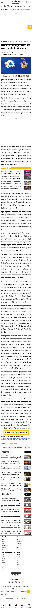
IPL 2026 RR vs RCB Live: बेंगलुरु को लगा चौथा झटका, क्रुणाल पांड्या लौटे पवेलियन (11, 188)
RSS (2, 595)
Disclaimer (18, 586)
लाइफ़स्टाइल (5, 545)
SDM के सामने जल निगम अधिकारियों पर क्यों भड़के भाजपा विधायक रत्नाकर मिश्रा (10, 527)
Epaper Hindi (14, 591)
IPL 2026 (20, 9)
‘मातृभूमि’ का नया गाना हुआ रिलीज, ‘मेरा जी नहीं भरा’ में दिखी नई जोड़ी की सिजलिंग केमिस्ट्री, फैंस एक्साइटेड (11, 473)
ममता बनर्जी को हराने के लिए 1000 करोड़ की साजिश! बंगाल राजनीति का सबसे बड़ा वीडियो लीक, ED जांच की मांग (11, 510)
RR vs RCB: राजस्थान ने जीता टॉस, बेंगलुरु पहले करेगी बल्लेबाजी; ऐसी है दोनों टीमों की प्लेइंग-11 (11, 172)
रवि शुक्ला (11, 52)
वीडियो (18, 565)
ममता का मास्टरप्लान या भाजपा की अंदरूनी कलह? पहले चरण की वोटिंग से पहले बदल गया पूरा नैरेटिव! (11, 516)
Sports (12, 41)
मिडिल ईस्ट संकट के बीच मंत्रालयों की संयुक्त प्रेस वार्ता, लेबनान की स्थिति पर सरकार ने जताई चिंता (11, 490)
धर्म (17, 563)
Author (22, 589)
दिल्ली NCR (20, 545)
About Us (12, 586)
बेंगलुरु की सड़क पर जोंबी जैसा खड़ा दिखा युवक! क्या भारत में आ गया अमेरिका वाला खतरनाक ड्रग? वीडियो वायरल (10, 499)
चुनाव (12, 6)
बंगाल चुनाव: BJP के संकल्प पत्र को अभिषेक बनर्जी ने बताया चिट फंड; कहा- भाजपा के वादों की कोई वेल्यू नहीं (11, 468)
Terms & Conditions (13, 589)
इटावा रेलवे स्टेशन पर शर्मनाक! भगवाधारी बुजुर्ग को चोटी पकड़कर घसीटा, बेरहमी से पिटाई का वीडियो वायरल (10, 505)
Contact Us (6, 586)
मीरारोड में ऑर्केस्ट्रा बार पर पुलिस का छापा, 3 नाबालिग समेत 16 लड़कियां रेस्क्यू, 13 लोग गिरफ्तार (11, 457)
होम (2, 6)
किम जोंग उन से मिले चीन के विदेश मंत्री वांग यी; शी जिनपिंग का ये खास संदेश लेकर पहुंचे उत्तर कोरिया (11, 479)
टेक (17, 561)
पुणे (3, 556)
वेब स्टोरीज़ (4, 550)
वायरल (18, 554)
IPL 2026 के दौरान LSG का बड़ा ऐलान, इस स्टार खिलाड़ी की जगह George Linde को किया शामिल (11, 182)
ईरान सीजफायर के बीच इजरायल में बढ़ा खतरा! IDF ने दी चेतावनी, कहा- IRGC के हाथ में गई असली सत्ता (10, 462)
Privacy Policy (25, 586)
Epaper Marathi (23, 591)
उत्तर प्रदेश (19, 541)
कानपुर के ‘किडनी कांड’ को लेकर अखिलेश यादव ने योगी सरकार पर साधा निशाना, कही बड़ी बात (11, 521)
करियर (18, 556)
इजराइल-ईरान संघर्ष (12, 9)
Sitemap (7, 595)
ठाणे (3, 561)
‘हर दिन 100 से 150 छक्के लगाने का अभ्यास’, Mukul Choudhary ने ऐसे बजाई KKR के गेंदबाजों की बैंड (11, 177)
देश (5, 6)
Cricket (18, 41)
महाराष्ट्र (17, 6)
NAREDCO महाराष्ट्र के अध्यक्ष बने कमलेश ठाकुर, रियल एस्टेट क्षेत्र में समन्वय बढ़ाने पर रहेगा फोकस (11, 484)
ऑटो (18, 559)
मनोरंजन (25, 6)
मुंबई (3, 554)
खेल (21, 6)
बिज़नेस (4, 547)
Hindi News (4, 41)
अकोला (4, 565)
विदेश (8, 6)
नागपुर (3, 559)
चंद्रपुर (3, 569)
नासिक (3, 563)
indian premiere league (15, 447)
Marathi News (5, 591)
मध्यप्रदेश (19, 543)
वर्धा (3, 567)
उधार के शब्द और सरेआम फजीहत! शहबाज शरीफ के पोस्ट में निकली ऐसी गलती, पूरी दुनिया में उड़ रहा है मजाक (11, 532)
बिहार (18, 547)
